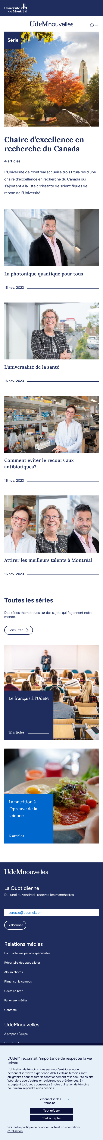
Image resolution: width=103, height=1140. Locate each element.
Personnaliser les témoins (53, 1101)
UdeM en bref (13, 991)
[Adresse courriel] (51, 912)
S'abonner (15, 925)
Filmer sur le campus (18, 981)
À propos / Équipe (16, 1034)
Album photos (13, 972)
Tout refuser (51, 1110)
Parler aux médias (16, 1000)
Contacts (10, 1010)
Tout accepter (51, 1118)
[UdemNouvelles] (52, 23)
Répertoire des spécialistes (22, 962)
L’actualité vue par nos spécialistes (27, 953)
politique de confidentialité (39, 1127)
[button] (93, 23)
